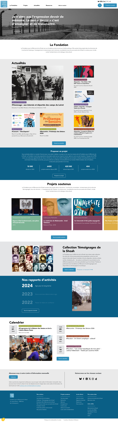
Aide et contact (62, 5)
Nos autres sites (92, 394)
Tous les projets (64, 398)
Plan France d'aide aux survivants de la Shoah (47, 404)
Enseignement (64, 404)
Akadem (90, 414)
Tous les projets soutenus (59, 237)
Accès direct (79, 394)
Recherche (63, 400)
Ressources (49, 5)
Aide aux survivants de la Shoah (95, 398)
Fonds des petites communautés (44, 408)
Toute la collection (69, 270)
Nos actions (40, 394)
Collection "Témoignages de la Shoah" (46, 400)
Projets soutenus (65, 394)
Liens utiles (91, 404)
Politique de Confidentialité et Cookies (52, 420)
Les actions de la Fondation (43, 398)
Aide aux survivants (65, 408)
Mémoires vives (91, 400)
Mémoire (63, 402)
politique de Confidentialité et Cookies (30, 386)
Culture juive (64, 406)
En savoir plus (17, 31)
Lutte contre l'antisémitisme (67, 409)
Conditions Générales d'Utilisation (71, 420)
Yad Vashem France (92, 412)
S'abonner (13, 377)
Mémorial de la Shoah (93, 408)
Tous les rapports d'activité (30, 310)
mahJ (89, 415)
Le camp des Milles (92, 410)
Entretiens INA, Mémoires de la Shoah (46, 402)
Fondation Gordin (41, 406)
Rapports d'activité (80, 400)
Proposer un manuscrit (85, 270)
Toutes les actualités (59, 143)
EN (107, 1)
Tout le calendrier (63, 359)
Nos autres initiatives (41, 409)
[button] (115, 214)
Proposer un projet (110, 5)
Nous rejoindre (79, 404)
